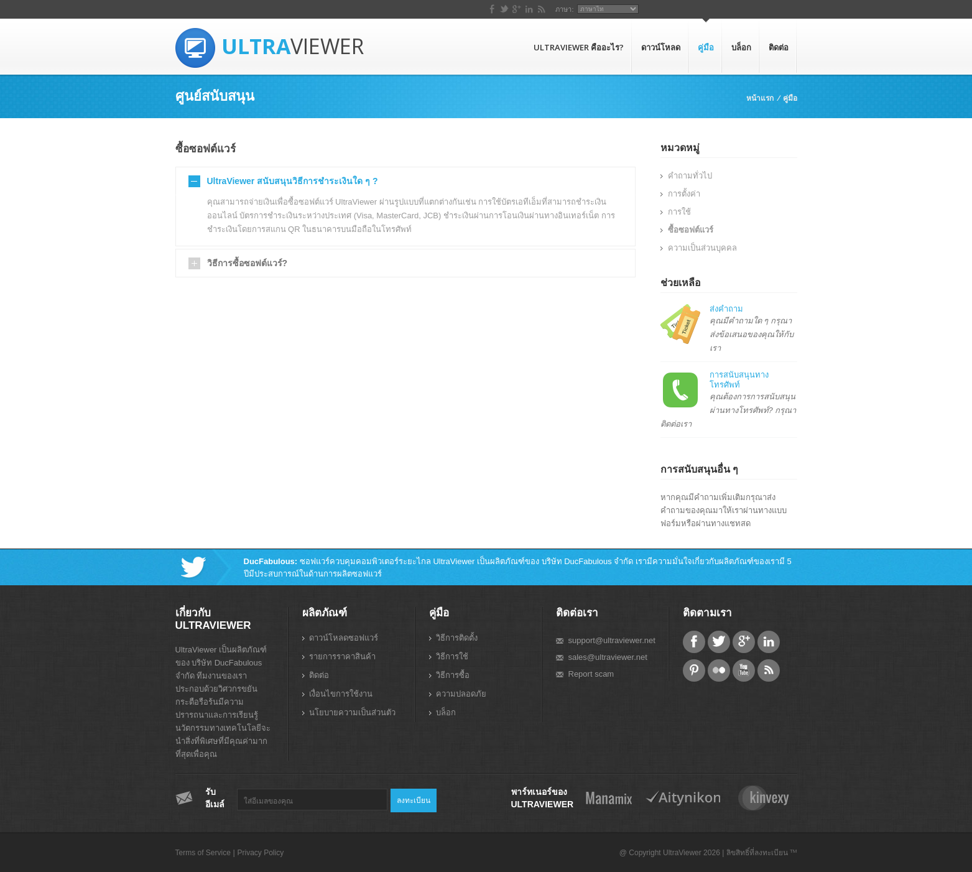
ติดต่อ (779, 47)
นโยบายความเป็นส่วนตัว (352, 712)
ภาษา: (720, 9)
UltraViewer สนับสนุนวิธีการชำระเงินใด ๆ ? (292, 181)
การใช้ (679, 211)
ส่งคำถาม (726, 308)
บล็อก (741, 47)
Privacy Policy (260, 852)
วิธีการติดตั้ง (457, 637)
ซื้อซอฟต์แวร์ (690, 229)
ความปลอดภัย (461, 693)
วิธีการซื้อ (453, 675)
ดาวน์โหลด (660, 47)
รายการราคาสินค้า (342, 656)
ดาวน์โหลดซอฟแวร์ (343, 637)
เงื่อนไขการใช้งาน (341, 693)
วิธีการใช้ (452, 656)
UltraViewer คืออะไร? (579, 47)
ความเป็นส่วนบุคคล (702, 248)
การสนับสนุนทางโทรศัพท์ (739, 379)
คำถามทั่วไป (690, 175)
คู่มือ (706, 47)
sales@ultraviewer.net (607, 657)
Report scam (591, 674)
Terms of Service (203, 852)
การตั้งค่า (684, 193)
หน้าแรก (760, 98)
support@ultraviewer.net (611, 640)
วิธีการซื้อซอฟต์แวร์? (247, 263)
